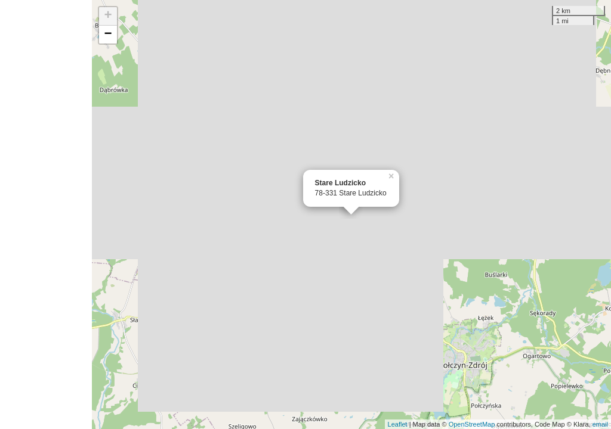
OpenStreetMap (472, 424)
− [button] (108, 34)
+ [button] (108, 16)
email (600, 424)
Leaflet (398, 424)
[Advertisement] (46, 214)
